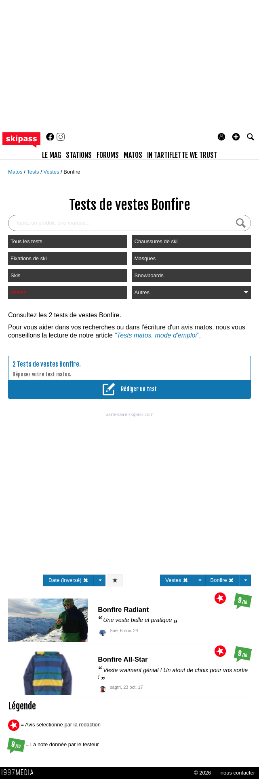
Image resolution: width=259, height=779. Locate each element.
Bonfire (71, 172)
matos (133, 155)
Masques (145, 258)
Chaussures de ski (156, 241)
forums (108, 155)
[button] (236, 136)
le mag (51, 155)
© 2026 (202, 773)
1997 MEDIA (20, 772)
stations (79, 155)
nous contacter (238, 773)
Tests (33, 172)
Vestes (52, 172)
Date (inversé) (68, 580)
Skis (16, 275)
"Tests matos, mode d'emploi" (156, 335)
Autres (191, 292)
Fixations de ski (29, 258)
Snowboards (149, 275)
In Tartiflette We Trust (182, 155)
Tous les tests (26, 241)
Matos (16, 172)
